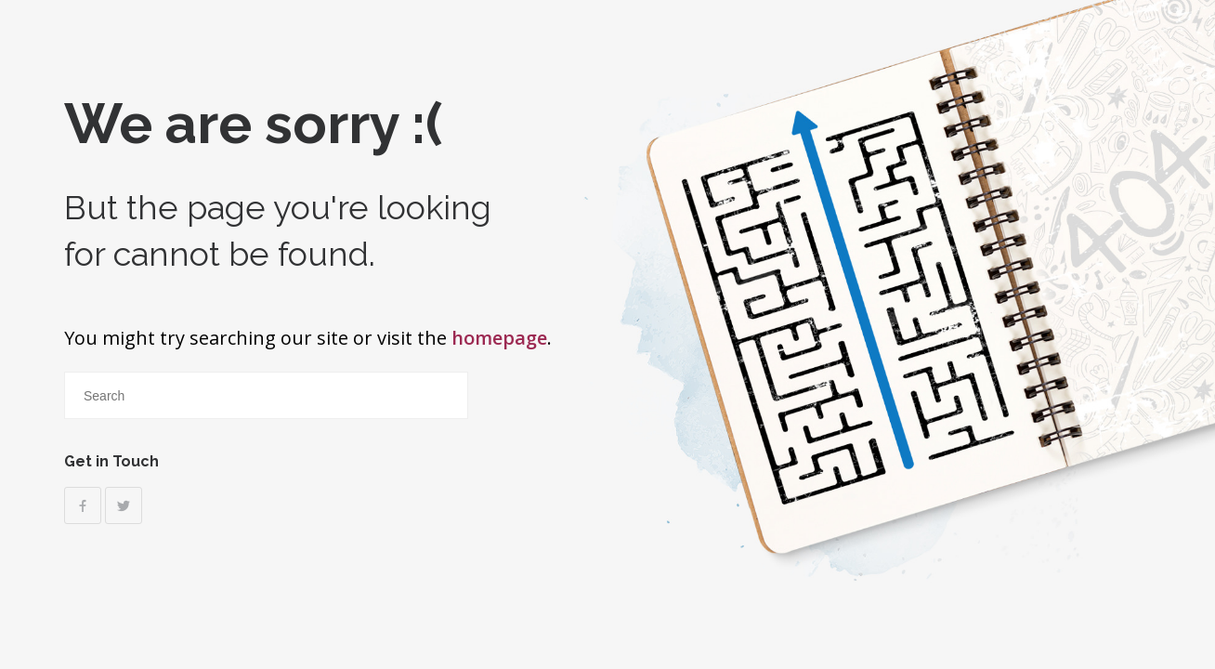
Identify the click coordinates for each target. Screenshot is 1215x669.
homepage (499, 337)
